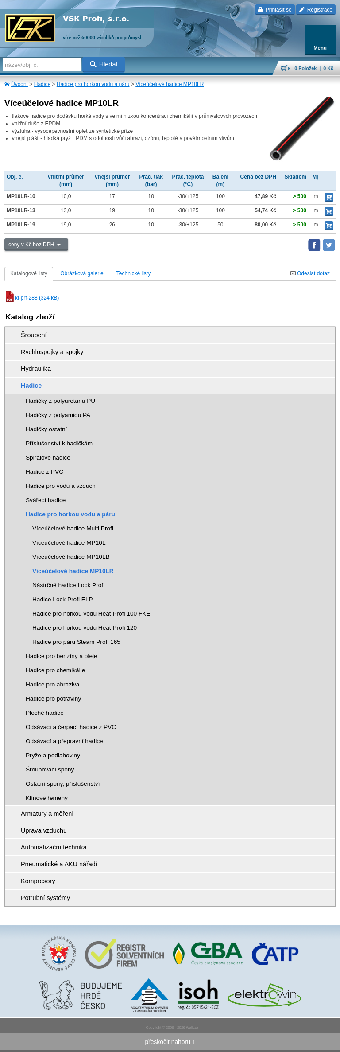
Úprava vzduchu (44, 830)
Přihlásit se (274, 10)
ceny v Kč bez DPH (32, 245)
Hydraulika (36, 368)
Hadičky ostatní (46, 429)
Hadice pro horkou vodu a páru (93, 84)
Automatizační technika (54, 847)
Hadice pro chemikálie (55, 670)
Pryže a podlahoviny (53, 755)
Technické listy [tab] (133, 273)
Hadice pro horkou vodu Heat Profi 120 (84, 627)
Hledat (104, 64)
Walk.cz (192, 1027)
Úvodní (19, 84)
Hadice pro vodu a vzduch (61, 486)
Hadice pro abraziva (52, 684)
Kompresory (38, 880)
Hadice (42, 84)
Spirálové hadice (48, 457)
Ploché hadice (45, 712)
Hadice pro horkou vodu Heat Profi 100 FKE (91, 613)
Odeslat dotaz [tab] (310, 273)
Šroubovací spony (50, 769)
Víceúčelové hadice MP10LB (71, 556)
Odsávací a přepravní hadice (64, 741)
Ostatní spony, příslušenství (63, 783)
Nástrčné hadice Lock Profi (68, 585)
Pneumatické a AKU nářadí (59, 864)
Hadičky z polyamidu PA (58, 415)
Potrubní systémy (45, 897)
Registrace (315, 10)
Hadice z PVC (44, 471)
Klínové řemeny (47, 798)
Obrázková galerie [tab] (81, 273)
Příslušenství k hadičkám (59, 443)
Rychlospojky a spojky (52, 351)
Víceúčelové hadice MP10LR (169, 84)
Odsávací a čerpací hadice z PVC (71, 727)
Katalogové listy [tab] (28, 273)
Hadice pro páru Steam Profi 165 (76, 642)
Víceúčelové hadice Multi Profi (72, 528)
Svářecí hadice (46, 500)
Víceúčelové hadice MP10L (69, 542)
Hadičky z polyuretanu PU (60, 400)
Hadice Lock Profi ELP (62, 599)
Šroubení (33, 335)
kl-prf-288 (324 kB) (31, 298)
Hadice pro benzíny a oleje (61, 656)
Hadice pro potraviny (53, 698)
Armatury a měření (47, 813)
